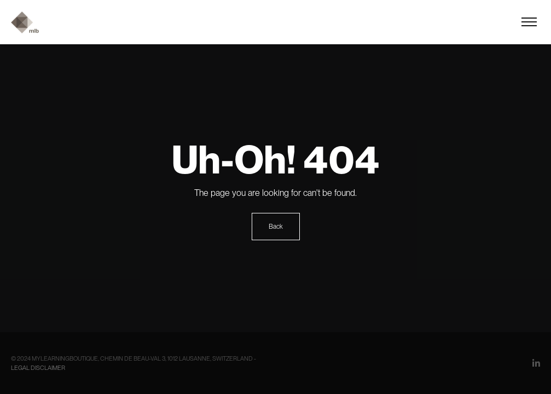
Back (276, 226)
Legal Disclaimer (38, 368)
